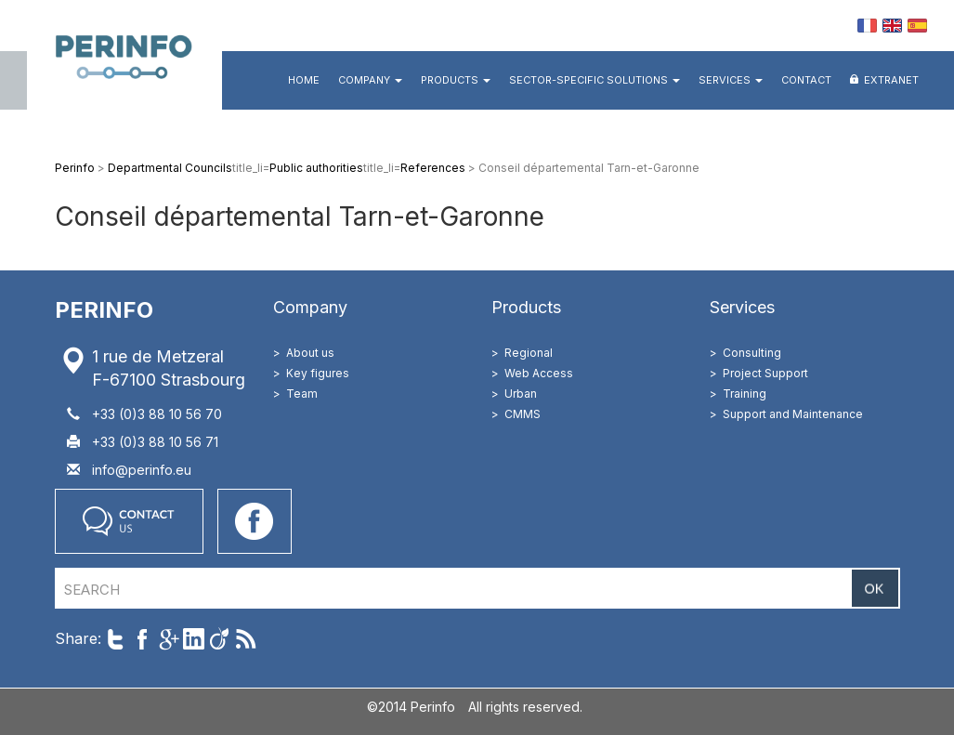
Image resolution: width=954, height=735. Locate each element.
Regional (528, 353)
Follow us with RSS (245, 638)
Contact (806, 79)
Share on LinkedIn (193, 638)
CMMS (522, 414)
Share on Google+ (167, 638)
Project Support (765, 373)
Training (744, 393)
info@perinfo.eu (141, 470)
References (432, 168)
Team (302, 393)
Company (370, 79)
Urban (520, 393)
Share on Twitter (115, 638)
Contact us (129, 521)
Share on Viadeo (219, 638)
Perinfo (124, 55)
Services (731, 79)
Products (455, 79)
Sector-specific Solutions (594, 79)
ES (917, 26)
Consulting (752, 353)
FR (867, 26)
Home (304, 79)
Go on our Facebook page (254, 521)
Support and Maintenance (793, 414)
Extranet (891, 79)
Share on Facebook (141, 638)
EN (892, 26)
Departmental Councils (170, 168)
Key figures (317, 373)
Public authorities (316, 168)
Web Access (538, 373)
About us (310, 353)
